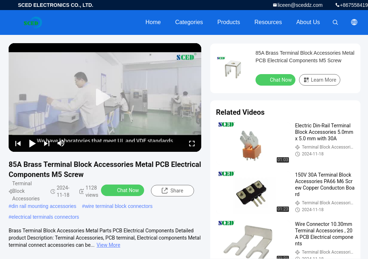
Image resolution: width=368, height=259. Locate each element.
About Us (308, 22)
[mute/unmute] (61, 143)
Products (228, 22)
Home (153, 22)
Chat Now (123, 190)
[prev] (18, 143)
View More (108, 245)
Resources (268, 22)
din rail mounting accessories (44, 206)
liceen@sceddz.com (300, 5)
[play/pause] (32, 143)
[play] (105, 97)
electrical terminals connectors (45, 217)
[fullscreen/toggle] (192, 143)
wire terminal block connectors (118, 206)
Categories (189, 22)
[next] (47, 143)
